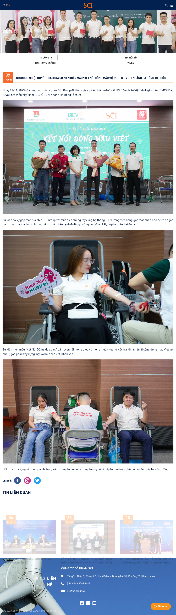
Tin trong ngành (45, 62)
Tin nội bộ (131, 57)
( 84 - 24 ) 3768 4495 (75, 583)
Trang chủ (8, 37)
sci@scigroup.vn (73, 591)
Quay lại (160, 606)
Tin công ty (45, 57)
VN (8, 5)
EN (4, 5)
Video (130, 62)
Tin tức (23, 37)
